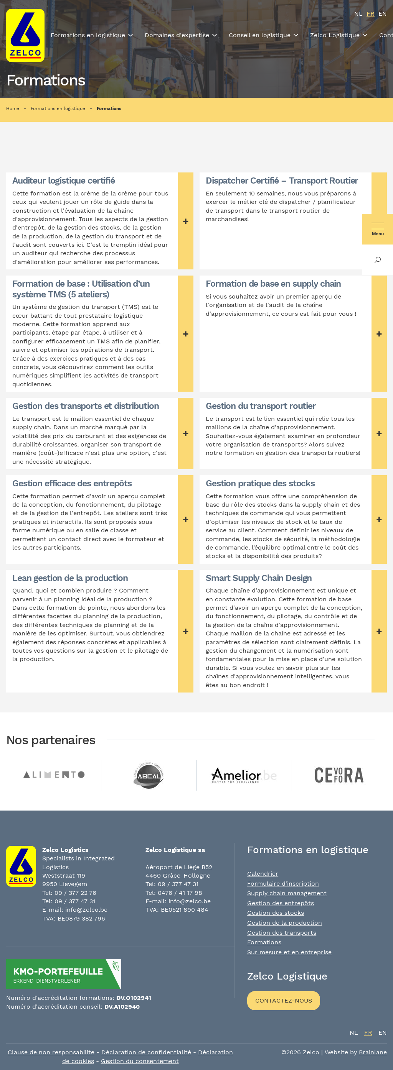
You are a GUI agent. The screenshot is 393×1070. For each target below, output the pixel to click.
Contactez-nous (283, 1000)
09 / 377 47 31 (74, 901)
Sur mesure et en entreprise (289, 952)
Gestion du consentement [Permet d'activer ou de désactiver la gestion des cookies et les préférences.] (140, 1061)
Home (12, 108)
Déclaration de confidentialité (146, 1052)
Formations (109, 108)
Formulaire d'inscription (283, 883)
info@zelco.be (86, 909)
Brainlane (373, 1052)
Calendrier (262, 873)
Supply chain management (287, 893)
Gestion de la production (284, 922)
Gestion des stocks (275, 912)
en (382, 13)
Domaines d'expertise (177, 35)
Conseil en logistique (260, 35)
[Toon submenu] (130, 35)
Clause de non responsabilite (51, 1052)
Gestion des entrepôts (280, 903)
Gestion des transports (281, 932)
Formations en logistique (88, 35)
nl (358, 13)
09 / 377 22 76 (75, 892)
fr (371, 13)
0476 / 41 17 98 (180, 892)
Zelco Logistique (335, 35)
